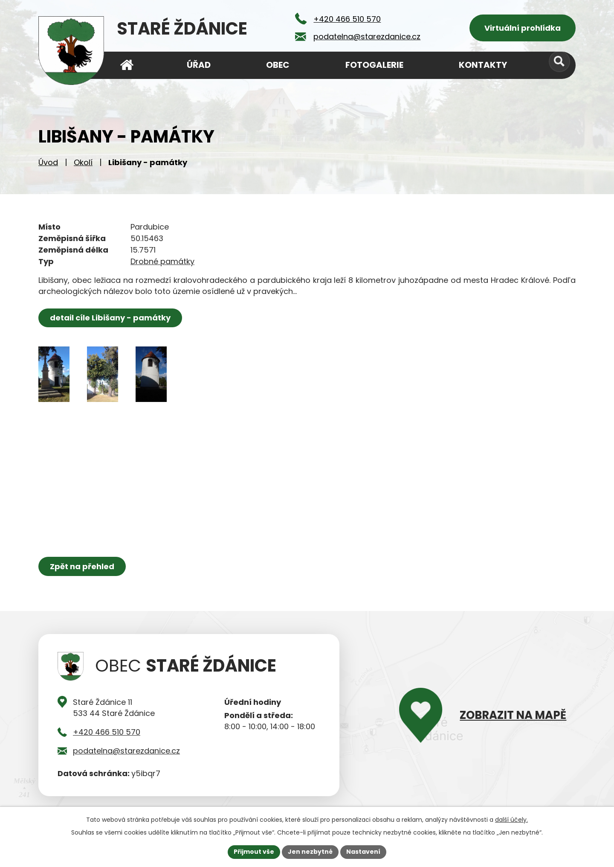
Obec (278, 65)
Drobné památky (162, 261)
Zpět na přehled (82, 566)
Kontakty (483, 65)
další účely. (511, 819)
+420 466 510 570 (106, 732)
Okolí (83, 162)
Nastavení (363, 851)
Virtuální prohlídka (522, 28)
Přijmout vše (254, 851)
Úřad (199, 65)
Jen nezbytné (310, 851)
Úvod (48, 162)
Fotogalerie (374, 65)
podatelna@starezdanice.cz (126, 750)
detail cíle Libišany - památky (110, 317)
